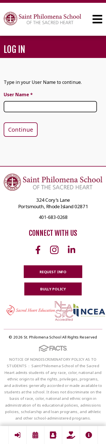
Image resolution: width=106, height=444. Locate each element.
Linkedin (71, 250)
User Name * (18, 94)
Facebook (38, 250)
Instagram (54, 250)
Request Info (53, 271)
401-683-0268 (53, 217)
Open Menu (97, 19)
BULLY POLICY (53, 288)
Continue (20, 129)
